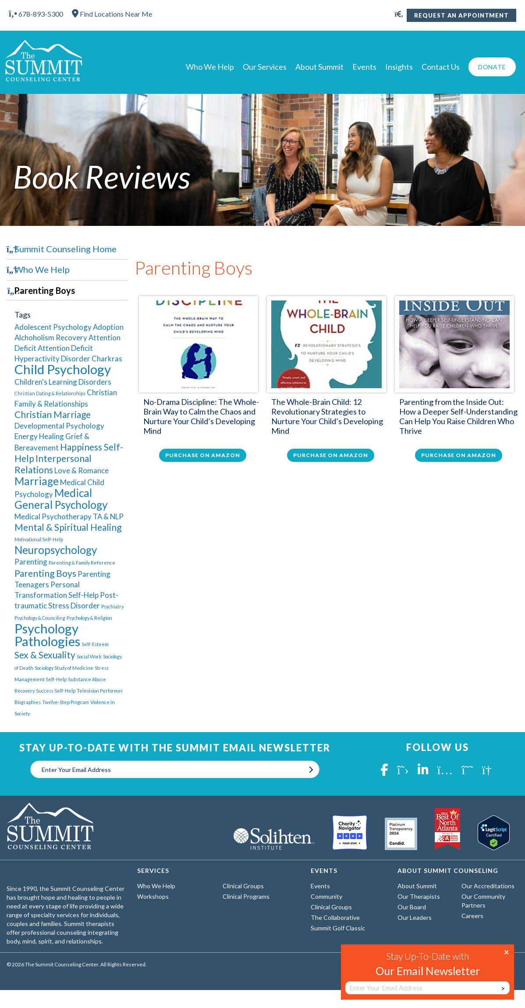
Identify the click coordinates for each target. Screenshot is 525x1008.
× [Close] (506, 951)
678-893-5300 (36, 14)
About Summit (319, 66)
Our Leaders (414, 917)
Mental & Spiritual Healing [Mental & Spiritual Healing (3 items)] (67, 527)
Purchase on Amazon (202, 455)
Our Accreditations (487, 886)
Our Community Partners (483, 901)
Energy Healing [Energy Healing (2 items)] (39, 436)
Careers (472, 915)
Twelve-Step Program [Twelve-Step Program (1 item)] (65, 702)
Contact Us (441, 66)
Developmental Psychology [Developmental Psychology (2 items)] (59, 425)
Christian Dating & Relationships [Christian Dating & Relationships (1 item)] (49, 393)
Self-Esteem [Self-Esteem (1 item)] (95, 644)
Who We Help (210, 66)
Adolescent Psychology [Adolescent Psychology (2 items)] (53, 327)
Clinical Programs (246, 896)
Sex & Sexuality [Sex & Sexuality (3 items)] (44, 654)
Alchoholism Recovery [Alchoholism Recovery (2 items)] (50, 337)
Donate (492, 67)
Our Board (411, 907)
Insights (399, 66)
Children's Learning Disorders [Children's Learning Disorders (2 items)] (62, 381)
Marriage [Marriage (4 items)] (36, 481)
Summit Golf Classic (338, 928)
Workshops (153, 896)
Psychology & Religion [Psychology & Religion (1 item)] (89, 618)
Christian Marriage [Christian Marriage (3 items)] (52, 414)
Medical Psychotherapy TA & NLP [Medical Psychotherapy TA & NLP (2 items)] (69, 516)
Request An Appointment (461, 15)
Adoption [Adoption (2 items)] (108, 327)
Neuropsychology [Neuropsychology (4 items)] (55, 549)
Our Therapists (418, 896)
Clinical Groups (243, 886)
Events (364, 66)
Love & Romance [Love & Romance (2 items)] (81, 470)
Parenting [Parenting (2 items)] (30, 561)
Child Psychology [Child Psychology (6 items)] (62, 369)
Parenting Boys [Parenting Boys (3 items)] (45, 573)
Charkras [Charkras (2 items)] (107, 358)
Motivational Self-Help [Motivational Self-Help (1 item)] (38, 539)
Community (326, 896)
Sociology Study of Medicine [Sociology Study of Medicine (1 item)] (64, 668)
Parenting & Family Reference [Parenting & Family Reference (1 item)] (82, 562)
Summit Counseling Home (65, 248)
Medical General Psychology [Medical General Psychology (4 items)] (60, 498)
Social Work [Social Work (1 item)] (89, 656)
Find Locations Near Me (112, 14)
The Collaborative (335, 917)
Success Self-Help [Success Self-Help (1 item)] (55, 690)
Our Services (265, 66)
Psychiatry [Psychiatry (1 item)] (112, 606)
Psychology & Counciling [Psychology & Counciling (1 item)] (39, 618)
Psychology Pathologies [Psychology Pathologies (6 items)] (47, 635)
